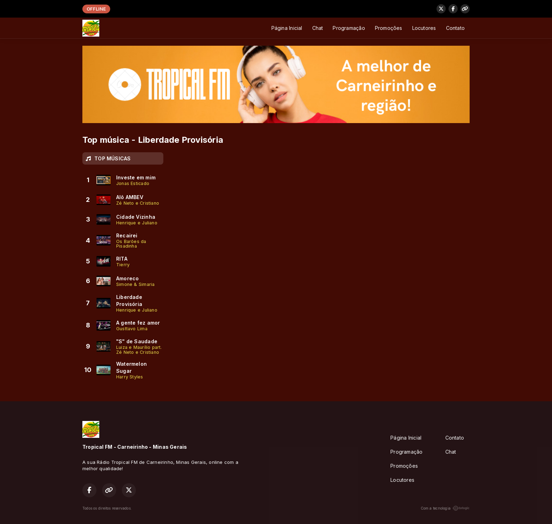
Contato (455, 28)
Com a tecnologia (445, 508)
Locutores (424, 28)
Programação (349, 28)
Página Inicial (286, 28)
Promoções (388, 28)
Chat (317, 28)
